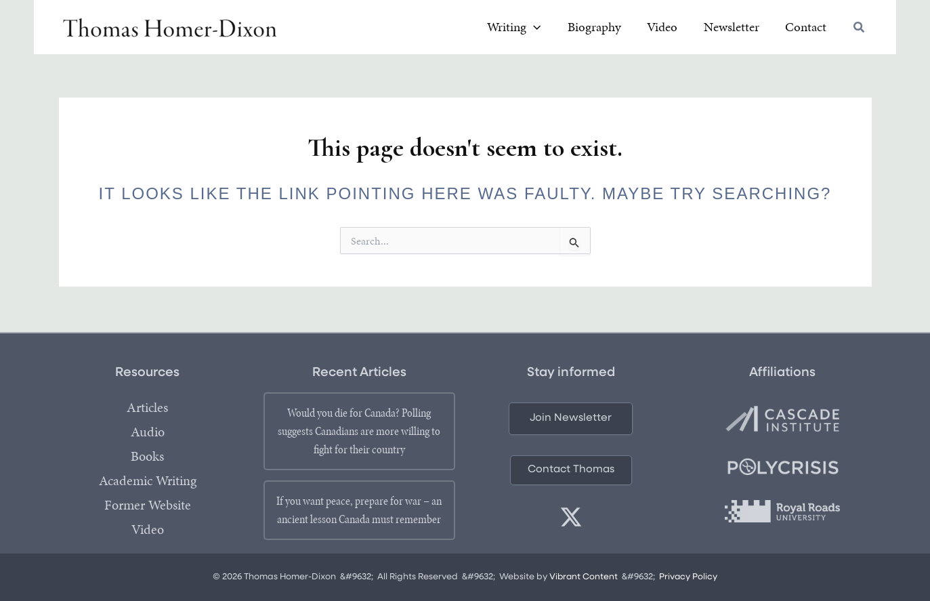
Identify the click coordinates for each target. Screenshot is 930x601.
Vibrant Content (583, 577)
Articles (147, 407)
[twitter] (571, 517)
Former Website (147, 505)
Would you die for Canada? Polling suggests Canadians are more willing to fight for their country (359, 431)
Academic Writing (147, 481)
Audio (148, 432)
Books (147, 456)
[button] (578, 29)
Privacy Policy (689, 577)
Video (147, 529)
